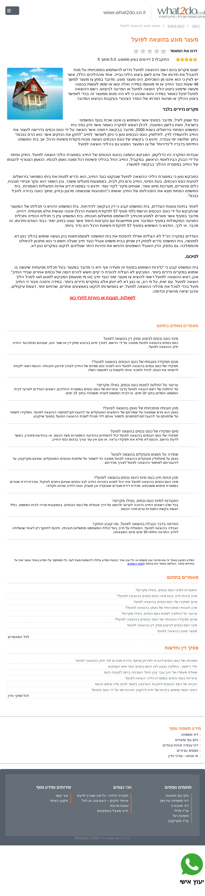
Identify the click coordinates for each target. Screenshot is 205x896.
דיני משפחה (189, 735)
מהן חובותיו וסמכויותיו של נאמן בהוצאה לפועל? (140, 408)
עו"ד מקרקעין (178, 821)
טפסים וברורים (187, 751)
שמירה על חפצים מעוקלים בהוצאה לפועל (144, 455)
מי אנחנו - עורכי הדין (183, 756)
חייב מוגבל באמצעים (112, 811)
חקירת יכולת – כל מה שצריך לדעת (102, 796)
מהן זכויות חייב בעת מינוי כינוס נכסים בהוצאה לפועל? (136, 478)
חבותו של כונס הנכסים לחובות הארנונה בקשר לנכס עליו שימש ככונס (146, 684)
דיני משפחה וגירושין (174, 801)
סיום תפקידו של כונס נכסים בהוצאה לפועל (144, 431)
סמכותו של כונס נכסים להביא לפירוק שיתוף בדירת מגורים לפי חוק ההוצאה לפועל (136, 661)
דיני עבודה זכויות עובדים (180, 745)
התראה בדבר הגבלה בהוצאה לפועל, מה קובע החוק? (135, 524)
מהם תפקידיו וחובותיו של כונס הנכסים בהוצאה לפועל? (134, 362)
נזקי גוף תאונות (177, 796)
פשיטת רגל (181, 816)
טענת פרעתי (119, 806)
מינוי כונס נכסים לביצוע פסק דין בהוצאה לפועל (141, 339)
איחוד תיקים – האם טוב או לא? (104, 801)
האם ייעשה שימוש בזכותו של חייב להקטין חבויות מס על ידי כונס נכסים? (144, 690)
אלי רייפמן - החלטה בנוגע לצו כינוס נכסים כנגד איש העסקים (152, 666)
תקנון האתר (59, 801)
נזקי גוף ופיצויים (186, 740)
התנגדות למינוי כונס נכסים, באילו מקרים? (145, 501)
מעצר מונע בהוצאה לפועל (177, 631)
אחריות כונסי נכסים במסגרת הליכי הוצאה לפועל (161, 678)
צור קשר (61, 796)
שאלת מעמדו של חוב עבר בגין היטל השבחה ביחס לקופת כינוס (150, 672)
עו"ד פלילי (181, 811)
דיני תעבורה (180, 806)
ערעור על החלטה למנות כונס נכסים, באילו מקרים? (137, 385)
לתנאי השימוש (136, 563)
